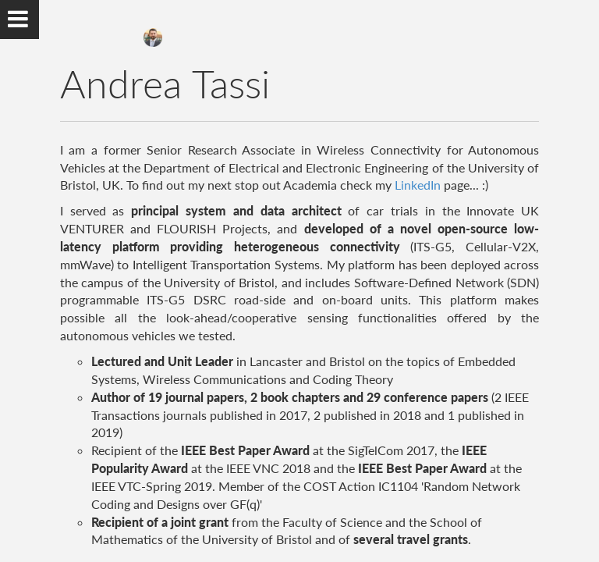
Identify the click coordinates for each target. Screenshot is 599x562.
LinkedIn (418, 184)
